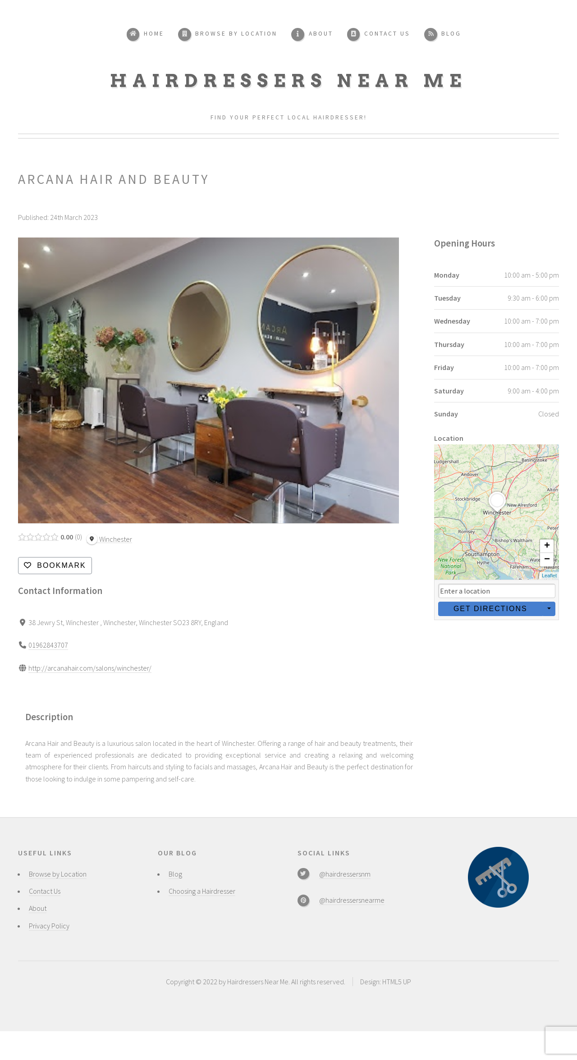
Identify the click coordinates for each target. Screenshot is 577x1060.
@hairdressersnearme (352, 900)
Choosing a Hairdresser (202, 891)
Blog (175, 873)
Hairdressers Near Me (288, 80)
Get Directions (490, 608)
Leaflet (549, 575)
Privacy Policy (49, 925)
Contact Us (44, 891)
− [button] (547, 560)
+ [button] (547, 546)
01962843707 (48, 644)
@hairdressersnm (345, 873)
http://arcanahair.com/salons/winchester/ (89, 667)
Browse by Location (58, 873)
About (37, 908)
